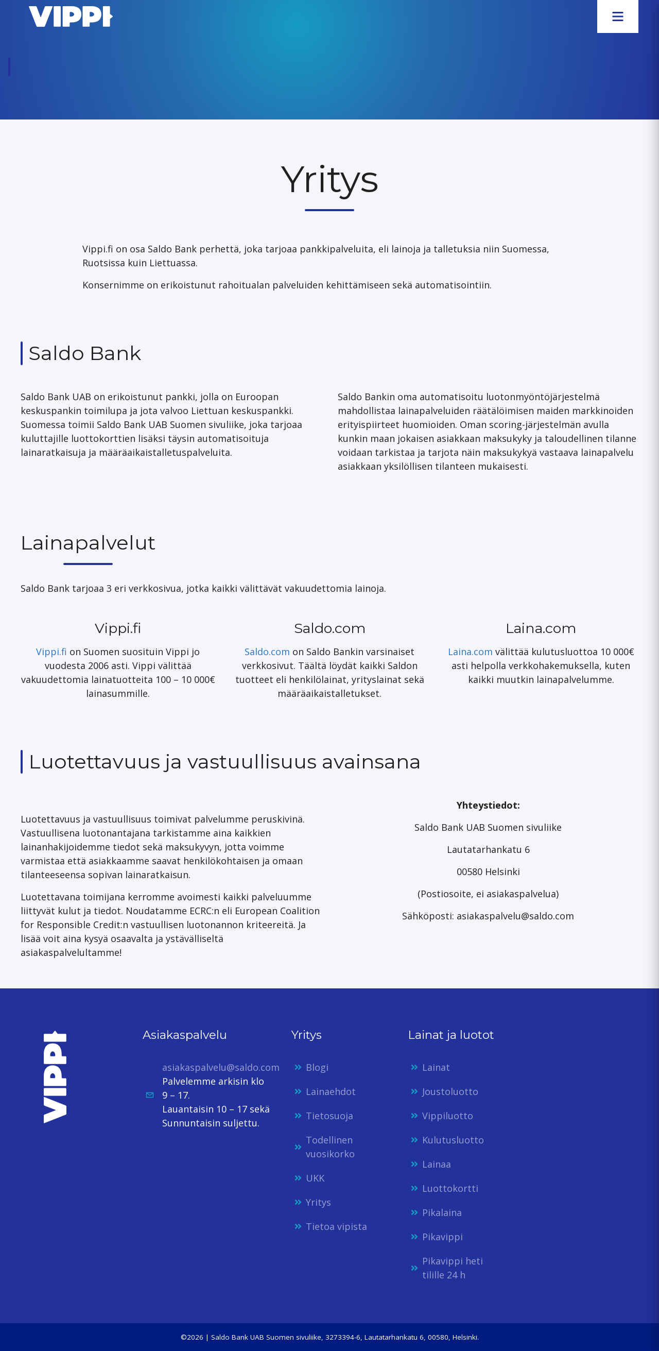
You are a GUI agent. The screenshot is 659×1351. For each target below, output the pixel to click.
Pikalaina (442, 1212)
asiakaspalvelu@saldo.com (221, 1067)
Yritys (318, 1202)
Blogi (317, 1067)
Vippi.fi (51, 651)
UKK (315, 1178)
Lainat (436, 1067)
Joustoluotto (450, 1091)
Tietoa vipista (336, 1226)
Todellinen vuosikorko (330, 1147)
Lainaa (436, 1164)
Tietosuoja (329, 1115)
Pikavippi (442, 1236)
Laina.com (470, 651)
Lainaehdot (331, 1091)
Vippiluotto (447, 1115)
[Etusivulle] (67, 16)
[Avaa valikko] (617, 16)
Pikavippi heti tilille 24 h (452, 1268)
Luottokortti (450, 1188)
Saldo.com (267, 651)
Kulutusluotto (453, 1140)
